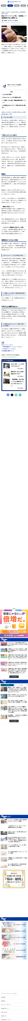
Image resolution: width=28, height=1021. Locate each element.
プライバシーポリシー (6, 1004)
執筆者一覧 (3, 1015)
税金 (23, 5)
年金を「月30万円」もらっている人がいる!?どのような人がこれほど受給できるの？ (17, 695)
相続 (17, 5)
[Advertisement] (14, 69)
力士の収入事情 (6, 94)
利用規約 (3, 1000)
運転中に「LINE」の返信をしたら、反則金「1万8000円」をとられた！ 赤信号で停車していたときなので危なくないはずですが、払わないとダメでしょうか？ (17, 689)
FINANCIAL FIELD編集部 (13, 20)
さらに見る (14, 676)
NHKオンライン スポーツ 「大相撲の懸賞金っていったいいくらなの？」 (12, 345)
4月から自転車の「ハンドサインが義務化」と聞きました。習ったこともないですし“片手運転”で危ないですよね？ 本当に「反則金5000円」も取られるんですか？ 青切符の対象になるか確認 (17, 709)
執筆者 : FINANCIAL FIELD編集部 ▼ (14, 84)
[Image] (14, 2)
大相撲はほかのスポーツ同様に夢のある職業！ (13, 106)
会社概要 (3, 997)
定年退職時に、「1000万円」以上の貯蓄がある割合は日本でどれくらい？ (17, 716)
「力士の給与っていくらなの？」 (9, 348)
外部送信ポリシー (5, 1008)
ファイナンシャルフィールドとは (8, 993)
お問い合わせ (4, 1012)
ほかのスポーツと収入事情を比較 (11, 97)
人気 (3, 5)
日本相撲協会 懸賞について (7, 350)
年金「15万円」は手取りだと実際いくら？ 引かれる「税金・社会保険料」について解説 (17, 701)
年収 (10, 5)
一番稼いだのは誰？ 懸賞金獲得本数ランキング (14, 101)
